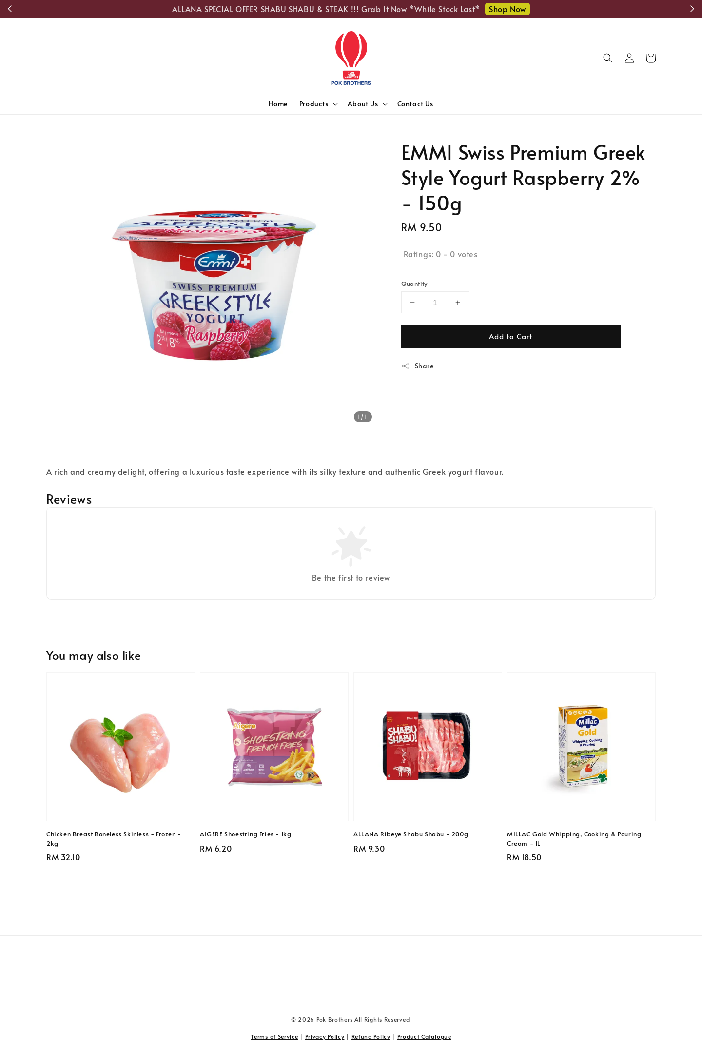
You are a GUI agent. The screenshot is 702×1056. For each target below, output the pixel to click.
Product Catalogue (424, 1036)
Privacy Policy (325, 1036)
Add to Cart (510, 336)
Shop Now (507, 8)
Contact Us (415, 103)
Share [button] (417, 365)
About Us (363, 104)
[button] (608, 58)
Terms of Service (274, 1036)
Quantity (414, 283)
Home (278, 103)
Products (314, 104)
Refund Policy (370, 1036)
